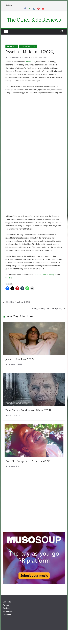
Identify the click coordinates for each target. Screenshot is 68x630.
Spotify (8, 278)
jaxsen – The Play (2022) (19, 359)
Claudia (25, 57)
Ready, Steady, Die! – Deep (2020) (48, 308)
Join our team (8, 611)
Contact (6, 608)
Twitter (45, 275)
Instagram (53, 275)
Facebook (37, 275)
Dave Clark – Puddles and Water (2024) (28, 410)
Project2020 (30, 62)
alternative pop (36, 57)
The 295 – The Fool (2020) (16, 302)
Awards (6, 605)
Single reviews (11, 46)
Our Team (7, 602)
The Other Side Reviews (34, 20)
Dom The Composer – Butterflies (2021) (28, 461)
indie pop (46, 57)
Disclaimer (7, 614)
